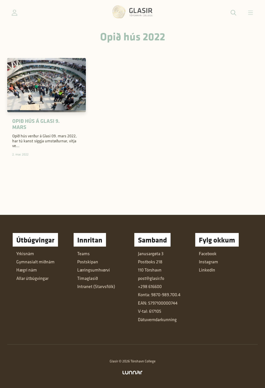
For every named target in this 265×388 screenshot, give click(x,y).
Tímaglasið (87, 278)
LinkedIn (207, 270)
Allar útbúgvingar (32, 278)
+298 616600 (150, 286)
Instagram (208, 262)
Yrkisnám (25, 253)
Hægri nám (26, 270)
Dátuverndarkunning (157, 319)
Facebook (208, 253)
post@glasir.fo (151, 278)
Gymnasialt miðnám (35, 262)
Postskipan (87, 262)
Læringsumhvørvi (93, 270)
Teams (83, 253)
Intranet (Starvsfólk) (96, 286)
